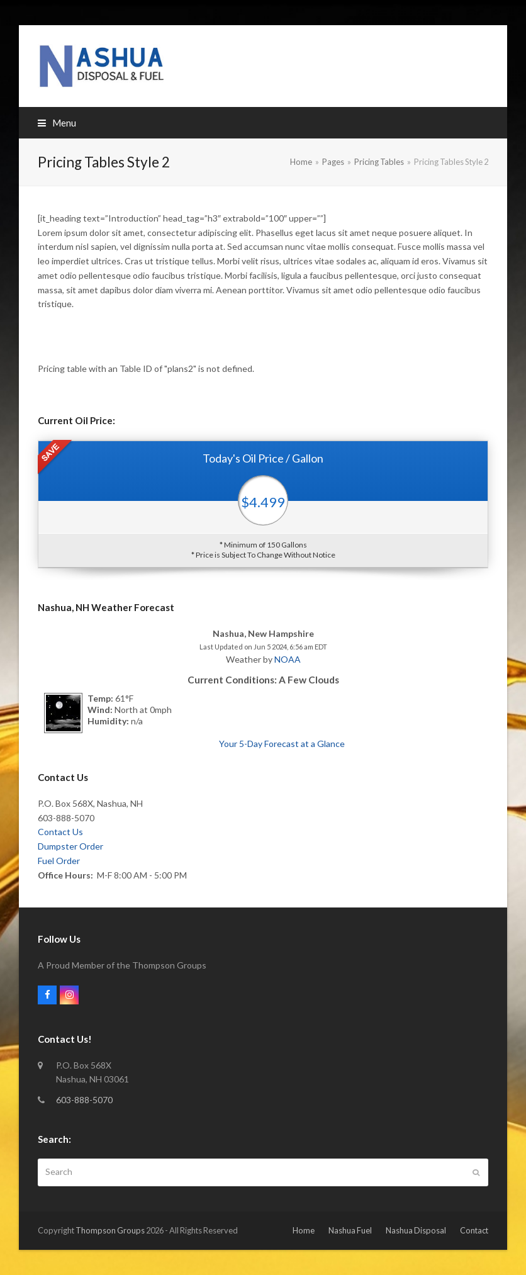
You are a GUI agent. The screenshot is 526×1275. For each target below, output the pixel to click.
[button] (57, 122)
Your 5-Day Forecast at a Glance (282, 743)
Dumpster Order (70, 846)
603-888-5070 (84, 1099)
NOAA (287, 659)
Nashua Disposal (416, 1230)
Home (304, 1230)
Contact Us (60, 831)
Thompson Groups (110, 1230)
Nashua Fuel (350, 1230)
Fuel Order (59, 860)
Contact (474, 1230)
